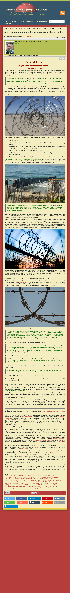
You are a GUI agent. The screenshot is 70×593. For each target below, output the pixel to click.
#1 (64, 39)
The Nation (8, 342)
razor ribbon (37, 486)
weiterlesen (28, 406)
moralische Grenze (17, 485)
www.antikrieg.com (27, 416)
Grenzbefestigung (33, 478)
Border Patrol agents (20, 477)
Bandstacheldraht (43, 475)
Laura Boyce (22, 483)
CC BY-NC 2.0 (26, 448)
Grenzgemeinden (43, 478)
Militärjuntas (8, 485)
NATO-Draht (27, 485)
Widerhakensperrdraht (44, 488)
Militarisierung (55, 483)
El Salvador (16, 478)
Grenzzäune (51, 480)
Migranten (47, 483)
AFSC (31, 160)
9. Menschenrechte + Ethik (24, 28)
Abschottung (8, 475)
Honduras (7, 481)
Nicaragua (8, 486)
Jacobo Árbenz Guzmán (47, 481)
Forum (13, 28)
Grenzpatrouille (9, 480)
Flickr (36, 447)
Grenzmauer (52, 478)
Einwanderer (8, 478)
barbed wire (51, 475)
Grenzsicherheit (26, 480)
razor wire (44, 486)
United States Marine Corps (42, 440)
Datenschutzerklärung (41, 21)
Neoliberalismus (58, 485)
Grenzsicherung (35, 480)
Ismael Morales (36, 481)
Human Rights (15, 481)
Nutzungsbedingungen (27, 21)
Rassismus (19, 486)
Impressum (8, 23)
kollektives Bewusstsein (11, 483)
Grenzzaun (44, 480)
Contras (48, 477)
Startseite (6, 28)
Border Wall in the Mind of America (36, 477)
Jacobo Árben (24, 282)
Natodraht (33, 485)
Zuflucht (53, 488)
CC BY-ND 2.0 (52, 452)
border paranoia (9, 477)
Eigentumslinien (56, 477)
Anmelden (28, 36)
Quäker (13, 486)
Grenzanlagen (24, 478)
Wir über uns (15, 21)
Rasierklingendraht (28, 486)
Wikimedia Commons (57, 438)
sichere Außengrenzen (11, 488)
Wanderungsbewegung (31, 488)
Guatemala (58, 480)
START (7, 21)
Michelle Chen (40, 483)
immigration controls (25, 481)
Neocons (51, 485)
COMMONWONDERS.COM (51, 411)
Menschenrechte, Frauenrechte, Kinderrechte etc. (48, 28)
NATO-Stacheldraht (42, 485)
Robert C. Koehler (53, 486)
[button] (9, 498)
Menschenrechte (31, 483)
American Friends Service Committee (27, 475)
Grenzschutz (17, 480)
